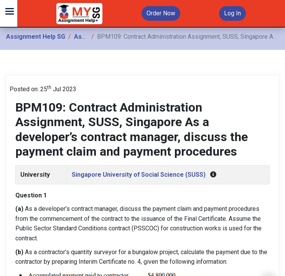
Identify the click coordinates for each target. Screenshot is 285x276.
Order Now (161, 13)
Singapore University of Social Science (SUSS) (139, 174)
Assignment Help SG (35, 36)
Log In (232, 13)
